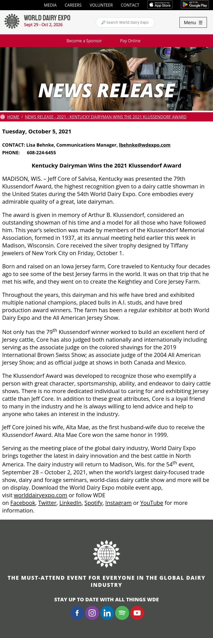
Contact (130, 5)
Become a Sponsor (84, 41)
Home (13, 117)
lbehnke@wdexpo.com (145, 145)
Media (50, 5)
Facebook (22, 502)
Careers (73, 5)
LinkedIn (70, 502)
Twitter (47, 502)
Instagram (118, 502)
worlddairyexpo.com (40, 495)
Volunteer (101, 5)
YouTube (151, 502)
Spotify (93, 502)
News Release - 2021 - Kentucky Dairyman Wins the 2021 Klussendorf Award (106, 117)
